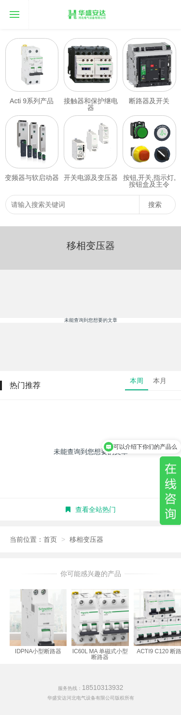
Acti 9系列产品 (32, 100)
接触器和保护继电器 (91, 104)
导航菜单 (9, 7)
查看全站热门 (91, 509)
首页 (50, 539)
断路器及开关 (149, 100)
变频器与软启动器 (32, 177)
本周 (136, 381)
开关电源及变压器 (91, 177)
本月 (160, 381)
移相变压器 (86, 539)
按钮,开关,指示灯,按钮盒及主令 (149, 181)
